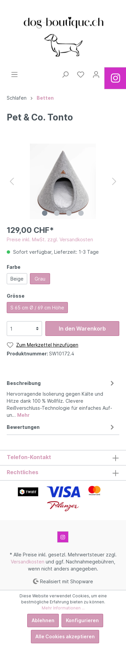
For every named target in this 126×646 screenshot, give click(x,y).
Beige (17, 279)
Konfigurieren (82, 620)
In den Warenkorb (82, 328)
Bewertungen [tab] (61, 427)
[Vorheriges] (12, 181)
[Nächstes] (114, 181)
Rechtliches (22, 472)
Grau (40, 279)
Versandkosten (27, 561)
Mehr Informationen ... (63, 607)
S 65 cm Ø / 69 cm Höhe (37, 307)
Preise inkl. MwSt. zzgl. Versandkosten (50, 239)
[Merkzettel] (80, 74)
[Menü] (14, 74)
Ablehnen (43, 620)
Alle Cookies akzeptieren (65, 636)
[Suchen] (65, 74)
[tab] (61, 398)
